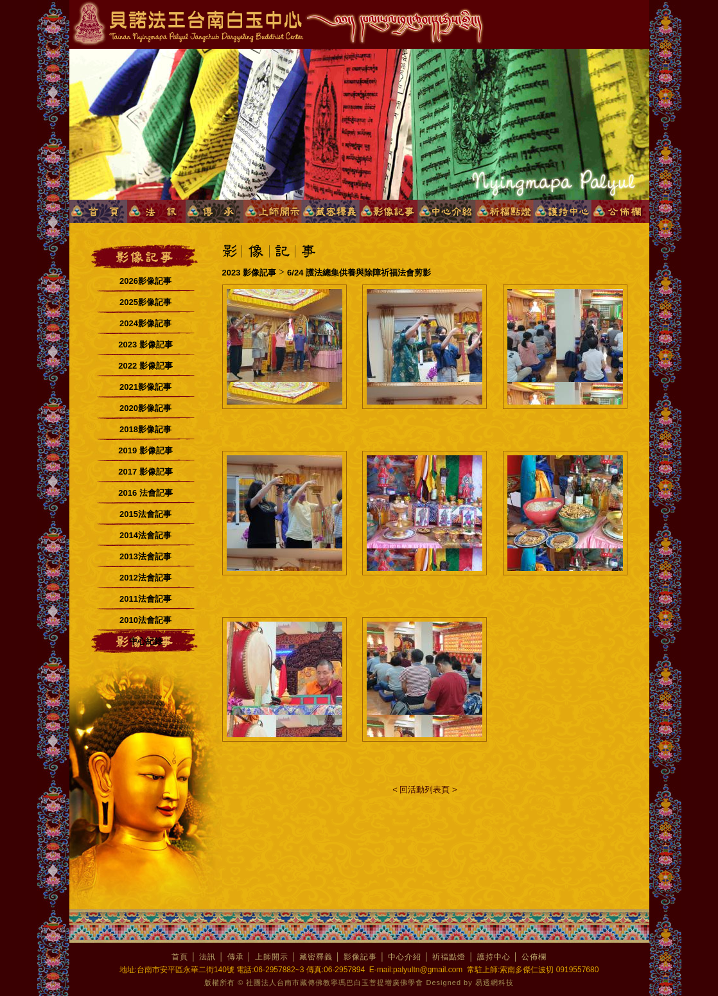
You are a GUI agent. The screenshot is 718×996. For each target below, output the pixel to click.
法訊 (207, 956)
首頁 (179, 956)
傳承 (235, 956)
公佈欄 (534, 956)
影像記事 (360, 956)
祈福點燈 (449, 956)
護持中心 (494, 956)
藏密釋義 (316, 956)
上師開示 (271, 956)
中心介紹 (404, 956)
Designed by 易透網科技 (470, 982)
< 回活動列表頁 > (424, 789)
